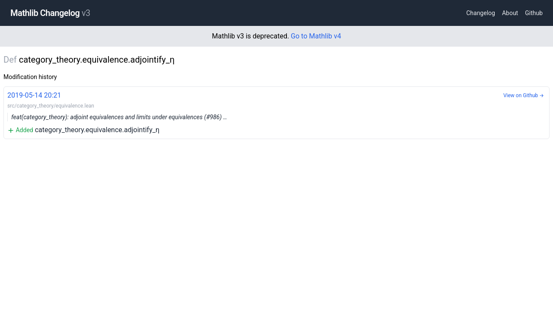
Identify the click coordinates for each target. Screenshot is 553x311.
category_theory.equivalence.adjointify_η (276, 112)
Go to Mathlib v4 (316, 36)
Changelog (480, 13)
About (510, 13)
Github (534, 13)
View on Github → (523, 95)
